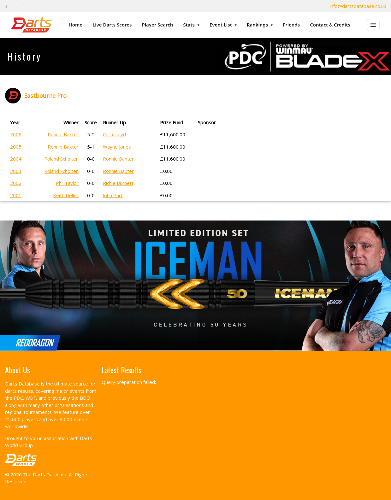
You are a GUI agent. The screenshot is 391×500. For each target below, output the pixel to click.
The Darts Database (45, 474)
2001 (15, 195)
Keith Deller (66, 195)
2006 (15, 134)
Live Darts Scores (112, 24)
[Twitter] (17, 6)
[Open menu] (373, 25)
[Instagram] (29, 6)
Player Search (157, 24)
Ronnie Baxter (63, 134)
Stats (191, 24)
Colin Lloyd (114, 134)
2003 (15, 171)
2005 (15, 147)
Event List (223, 24)
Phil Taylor (67, 183)
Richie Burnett (118, 183)
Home (75, 24)
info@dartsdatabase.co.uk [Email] (358, 6)
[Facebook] (6, 6)
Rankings (260, 24)
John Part (113, 195)
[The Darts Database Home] (31, 24)
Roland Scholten (61, 159)
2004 (15, 159)
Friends (291, 24)
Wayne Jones (117, 147)
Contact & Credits (330, 24)
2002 (15, 183)
